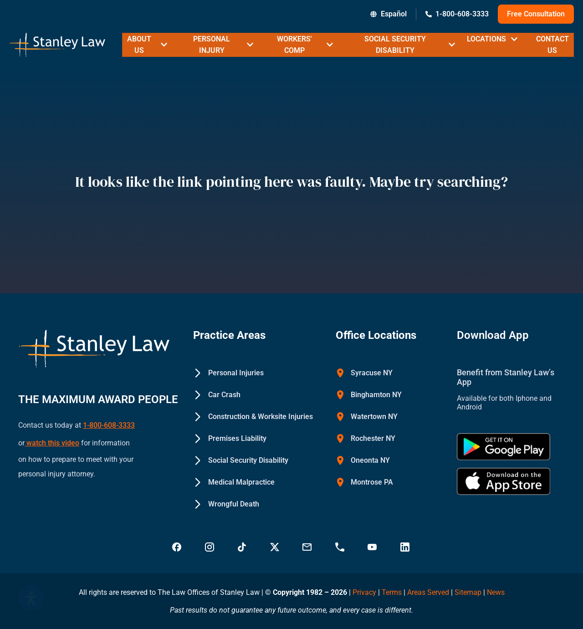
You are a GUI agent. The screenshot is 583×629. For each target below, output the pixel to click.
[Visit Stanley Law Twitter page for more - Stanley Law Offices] (275, 547)
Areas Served (429, 592)
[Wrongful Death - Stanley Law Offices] (226, 504)
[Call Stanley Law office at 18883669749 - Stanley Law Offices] (340, 547)
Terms (392, 592)
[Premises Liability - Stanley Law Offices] (229, 438)
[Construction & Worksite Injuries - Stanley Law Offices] (253, 416)
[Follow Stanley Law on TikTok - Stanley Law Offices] (242, 547)
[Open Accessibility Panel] (31, 598)
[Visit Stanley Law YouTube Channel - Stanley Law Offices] (373, 547)
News (496, 592)
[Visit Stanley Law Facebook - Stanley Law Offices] (177, 547)
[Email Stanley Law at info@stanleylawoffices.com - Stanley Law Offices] (307, 547)
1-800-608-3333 (109, 423)
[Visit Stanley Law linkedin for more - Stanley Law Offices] (405, 547)
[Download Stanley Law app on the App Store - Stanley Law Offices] (504, 481)
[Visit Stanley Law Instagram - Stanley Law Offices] (210, 547)
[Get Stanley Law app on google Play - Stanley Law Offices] (504, 446)
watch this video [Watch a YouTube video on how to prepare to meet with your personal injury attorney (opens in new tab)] (52, 438)
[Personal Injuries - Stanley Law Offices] (228, 373)
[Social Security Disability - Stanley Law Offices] (240, 460)
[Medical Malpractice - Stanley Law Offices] (234, 482)
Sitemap (468, 592)
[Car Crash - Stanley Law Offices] (216, 394)
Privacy (364, 592)
